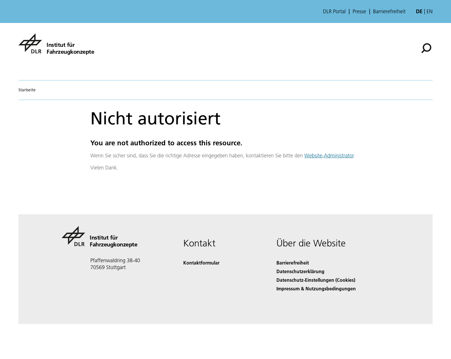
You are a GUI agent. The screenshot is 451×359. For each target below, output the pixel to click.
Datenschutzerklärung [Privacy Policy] (300, 271)
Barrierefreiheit (389, 11)
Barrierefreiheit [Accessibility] (292, 263)
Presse (359, 11)
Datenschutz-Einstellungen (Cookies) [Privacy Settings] (315, 280)
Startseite (27, 90)
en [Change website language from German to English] (430, 11)
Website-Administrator (328, 155)
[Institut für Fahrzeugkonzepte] (56, 43)
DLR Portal (334, 11)
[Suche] (426, 48)
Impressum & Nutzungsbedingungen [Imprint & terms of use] (316, 288)
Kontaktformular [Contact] (201, 263)
